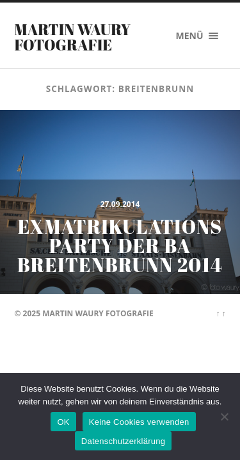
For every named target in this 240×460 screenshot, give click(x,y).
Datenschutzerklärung (123, 441)
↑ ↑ (220, 313)
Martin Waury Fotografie (73, 37)
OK (63, 422)
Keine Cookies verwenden (139, 422)
